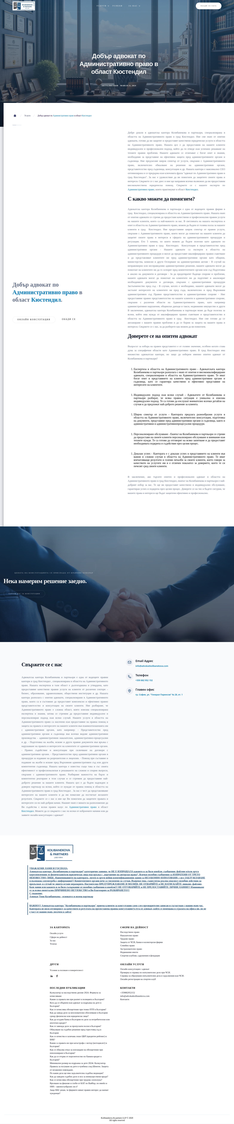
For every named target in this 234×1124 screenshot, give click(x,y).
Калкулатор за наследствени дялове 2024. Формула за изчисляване (75, 994)
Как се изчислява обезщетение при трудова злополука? (76, 1080)
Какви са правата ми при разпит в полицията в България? (77, 999)
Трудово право (127, 939)
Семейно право (127, 945)
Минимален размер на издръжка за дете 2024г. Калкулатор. (78, 1063)
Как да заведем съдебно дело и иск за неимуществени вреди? (79, 1076)
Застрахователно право (131, 949)
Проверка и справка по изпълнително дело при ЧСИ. (145, 972)
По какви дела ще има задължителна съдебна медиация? (77, 1073)
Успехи (53, 944)
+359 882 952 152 (144, 680)
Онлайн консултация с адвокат (134, 969)
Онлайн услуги (56, 933)
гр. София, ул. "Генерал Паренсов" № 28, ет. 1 (159, 694)
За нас (53, 940)
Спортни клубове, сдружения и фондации (140, 955)
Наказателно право (129, 935)
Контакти (124, 999)
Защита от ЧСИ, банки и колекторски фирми (141, 942)
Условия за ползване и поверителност (66, 970)
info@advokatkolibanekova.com (152, 666)
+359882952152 (127, 992)
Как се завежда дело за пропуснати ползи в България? (75, 1026)
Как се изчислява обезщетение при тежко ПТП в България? (78, 1009)
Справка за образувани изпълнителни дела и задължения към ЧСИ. (152, 976)
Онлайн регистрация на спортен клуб (138, 979)
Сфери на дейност (58, 937)
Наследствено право (130, 932)
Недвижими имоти (129, 952)
